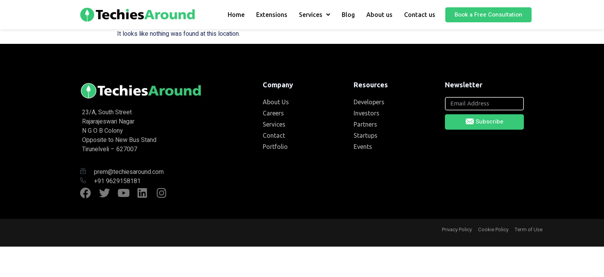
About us (379, 14)
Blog (348, 14)
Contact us (419, 14)
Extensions (271, 14)
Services (314, 15)
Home (236, 14)
